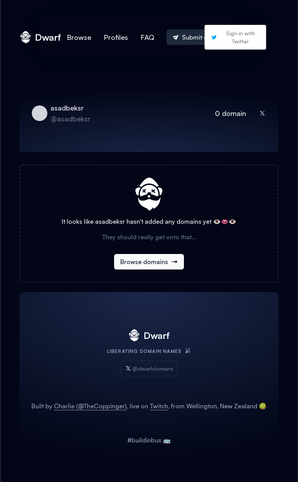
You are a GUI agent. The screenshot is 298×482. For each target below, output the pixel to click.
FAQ (147, 37)
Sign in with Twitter (233, 37)
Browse (79, 37)
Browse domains (149, 262)
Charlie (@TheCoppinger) (90, 406)
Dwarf (40, 37)
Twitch (159, 406)
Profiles (116, 37)
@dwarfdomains (148, 369)
